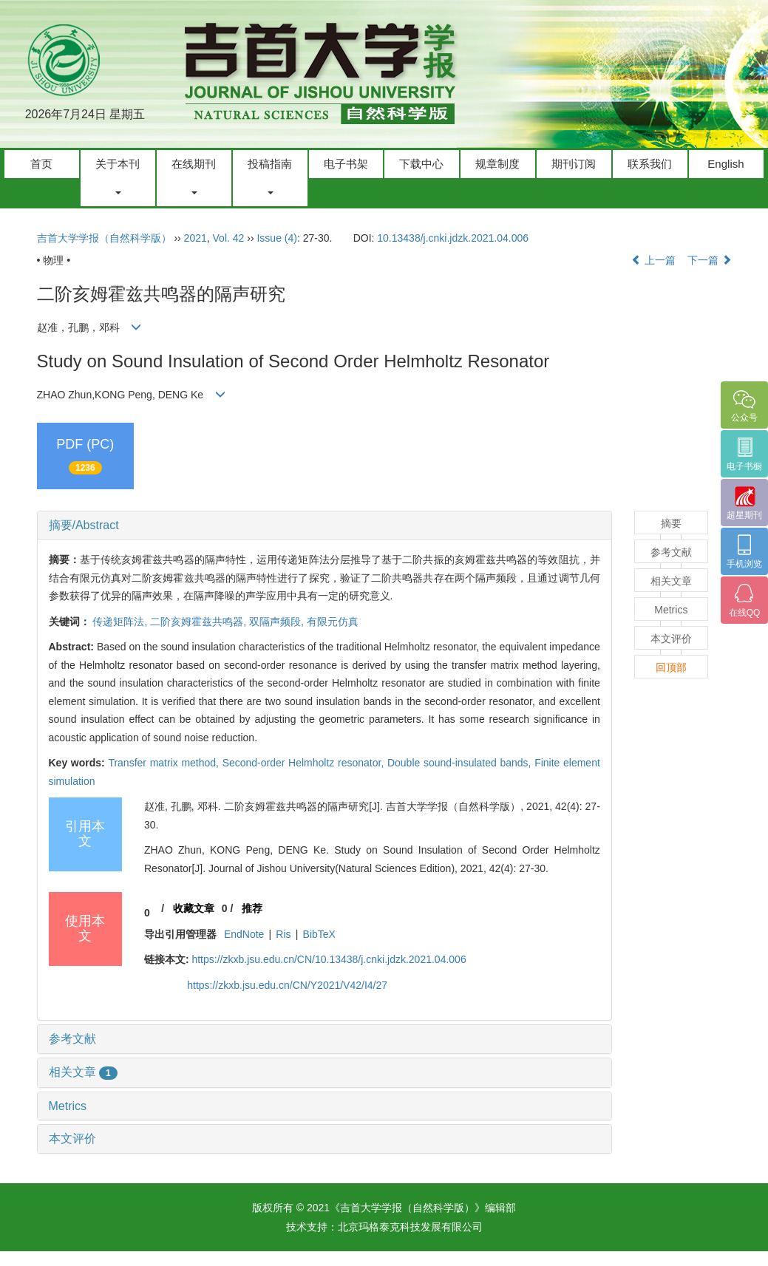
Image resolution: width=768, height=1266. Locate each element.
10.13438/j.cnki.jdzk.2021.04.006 (453, 238)
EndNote (244, 934)
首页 (41, 163)
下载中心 (421, 163)
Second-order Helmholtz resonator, (304, 763)
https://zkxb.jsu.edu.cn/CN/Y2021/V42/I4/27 (287, 985)
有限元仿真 (332, 621)
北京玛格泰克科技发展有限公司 (410, 1227)
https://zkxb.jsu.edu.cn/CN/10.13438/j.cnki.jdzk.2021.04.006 (328, 959)
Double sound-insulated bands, (460, 763)
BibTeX (319, 934)
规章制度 (497, 163)
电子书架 (346, 163)
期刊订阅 (573, 163)
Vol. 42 (229, 238)
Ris (283, 934)
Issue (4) (276, 238)
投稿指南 (270, 175)
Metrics (68, 1106)
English (725, 163)
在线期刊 (193, 175)
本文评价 (72, 1138)
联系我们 (650, 163)
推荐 (252, 908)
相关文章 (83, 1072)
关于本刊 (117, 175)
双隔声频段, (278, 621)
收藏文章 (193, 908)
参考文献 (72, 1038)
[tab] (324, 525)
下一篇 (709, 260)
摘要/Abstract (84, 525)
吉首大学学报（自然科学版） (104, 238)
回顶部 (671, 667)
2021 (195, 238)
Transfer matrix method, (165, 763)
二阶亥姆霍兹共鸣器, (199, 621)
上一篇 (653, 260)
